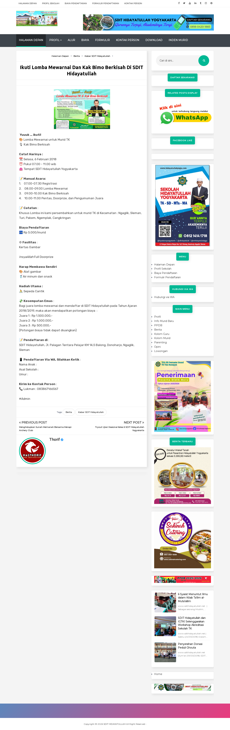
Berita (69, 412)
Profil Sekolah (50, 3)
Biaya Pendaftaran (76, 3)
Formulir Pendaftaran (105, 3)
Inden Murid (178, 40)
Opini (157, 346)
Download (153, 40)
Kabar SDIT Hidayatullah (91, 412)
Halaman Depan (28, 3)
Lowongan (161, 351)
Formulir (102, 40)
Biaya (85, 40)
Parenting (160, 342)
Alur (71, 40)
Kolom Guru (161, 334)
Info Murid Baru (164, 321)
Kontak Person (133, 3)
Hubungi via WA (164, 297)
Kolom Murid (162, 338)
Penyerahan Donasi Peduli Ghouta (190, 645)
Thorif (54, 440)
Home (158, 674)
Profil (54, 40)
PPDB (158, 325)
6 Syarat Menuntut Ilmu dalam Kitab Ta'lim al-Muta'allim (193, 598)
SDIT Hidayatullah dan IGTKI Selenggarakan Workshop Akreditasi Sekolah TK (192, 623)
